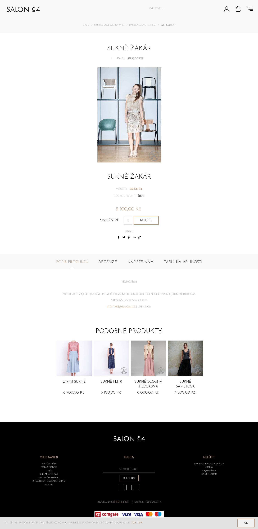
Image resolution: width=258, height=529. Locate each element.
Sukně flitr (111, 381)
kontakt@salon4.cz (121, 307)
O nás (49, 471)
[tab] (72, 264)
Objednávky (209, 471)
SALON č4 (136, 189)
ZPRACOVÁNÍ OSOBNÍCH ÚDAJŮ (49, 481)
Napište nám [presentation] (140, 262)
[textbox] (179, 8)
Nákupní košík (238, 9)
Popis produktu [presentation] (72, 262)
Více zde (136, 523)
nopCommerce (120, 502)
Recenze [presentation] (108, 262)
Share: (128, 231)
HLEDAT (49, 485)
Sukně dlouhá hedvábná (148, 384)
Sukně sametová (185, 384)
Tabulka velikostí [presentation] (183, 262)
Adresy (209, 467)
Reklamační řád (49, 474)
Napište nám (49, 464)
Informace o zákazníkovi (209, 464)
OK (246, 523)
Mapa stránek (49, 467)
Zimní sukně (74, 381)
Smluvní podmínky (49, 478)
